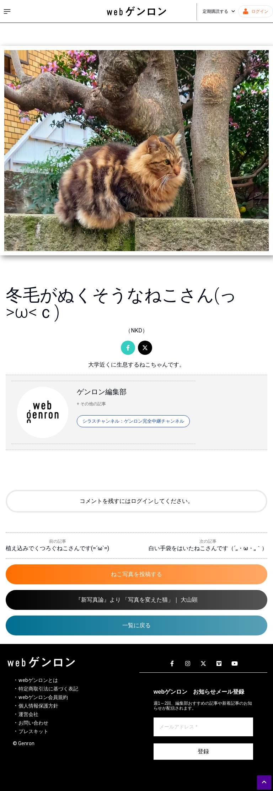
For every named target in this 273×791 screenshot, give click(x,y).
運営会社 (28, 714)
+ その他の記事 (91, 403)
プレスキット (33, 731)
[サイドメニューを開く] (7, 11)
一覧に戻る (136, 625)
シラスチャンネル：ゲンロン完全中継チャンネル (133, 421)
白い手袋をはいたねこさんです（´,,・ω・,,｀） (208, 548)
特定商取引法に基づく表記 (48, 689)
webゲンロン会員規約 (43, 697)
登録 (203, 751)
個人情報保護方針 (38, 706)
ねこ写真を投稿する (136, 574)
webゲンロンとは (38, 680)
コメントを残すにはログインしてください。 (136, 501)
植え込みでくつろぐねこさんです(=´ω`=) (57, 548)
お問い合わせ (33, 723)
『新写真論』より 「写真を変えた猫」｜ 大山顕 (136, 599)
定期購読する (219, 11)
